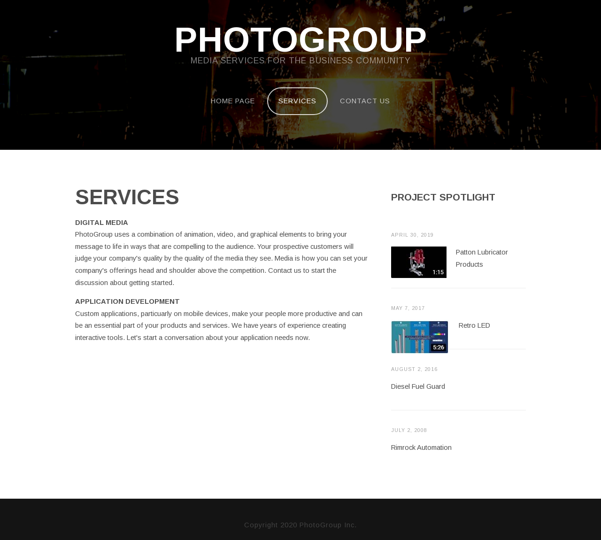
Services (297, 101)
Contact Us (365, 101)
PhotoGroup (300, 40)
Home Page (233, 101)
